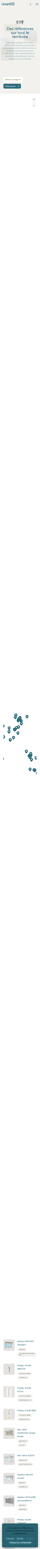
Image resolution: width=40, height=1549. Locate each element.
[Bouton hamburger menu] (37, 4)
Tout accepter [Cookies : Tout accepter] (10, 1539)
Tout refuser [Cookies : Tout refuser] (20, 1539)
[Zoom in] (34, 99)
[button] (3, 737)
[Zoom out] (34, 102)
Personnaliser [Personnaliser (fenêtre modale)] (29, 1539)
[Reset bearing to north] (34, 105)
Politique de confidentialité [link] (20, 1542)
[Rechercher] (30, 4)
